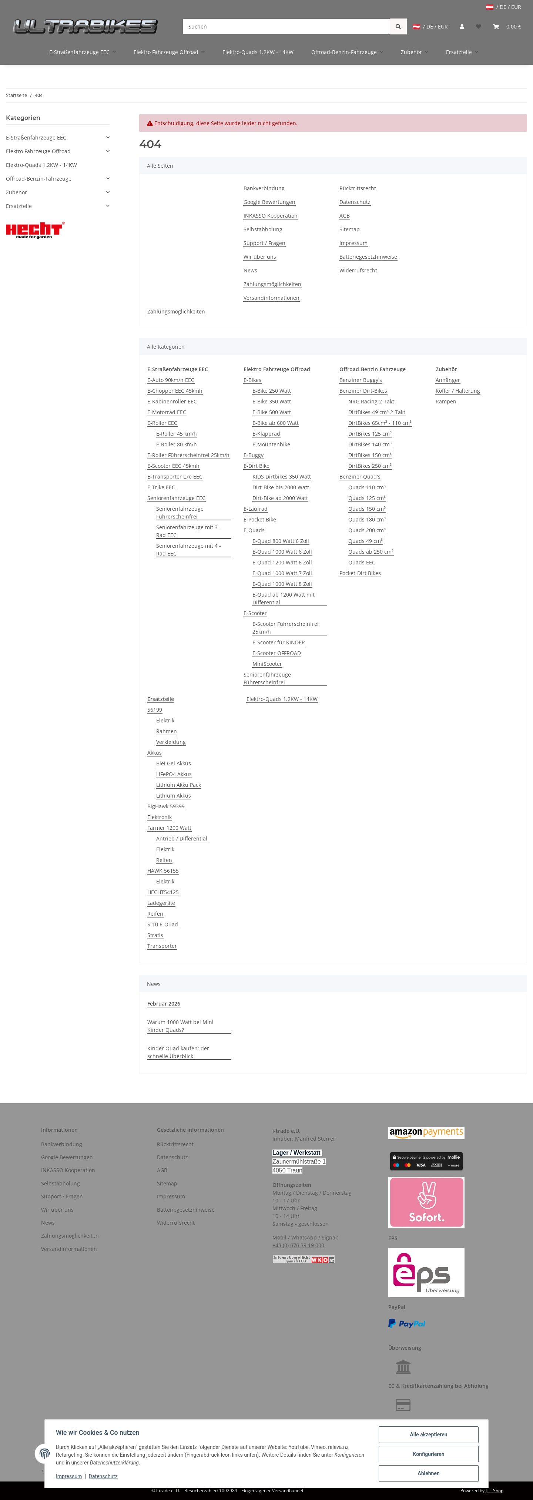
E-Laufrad (256, 508)
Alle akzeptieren (427, 1435)
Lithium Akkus (173, 795)
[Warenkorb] (507, 26)
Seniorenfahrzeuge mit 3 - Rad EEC (188, 531)
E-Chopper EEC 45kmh (174, 390)
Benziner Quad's (360, 476)
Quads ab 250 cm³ (370, 551)
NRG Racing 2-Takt (371, 401)
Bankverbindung (264, 188)
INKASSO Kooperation (271, 215)
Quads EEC (361, 562)
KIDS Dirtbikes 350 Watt (281, 476)
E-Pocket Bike (260, 519)
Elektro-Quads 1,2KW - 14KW (282, 698)
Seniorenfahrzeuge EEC (176, 497)
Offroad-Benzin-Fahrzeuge (38, 178)
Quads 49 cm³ (365, 540)
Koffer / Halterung (458, 390)
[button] (462, 26)
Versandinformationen (271, 297)
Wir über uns (260, 256)
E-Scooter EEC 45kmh (173, 465)
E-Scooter (255, 613)
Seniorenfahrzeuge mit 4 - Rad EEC (188, 549)
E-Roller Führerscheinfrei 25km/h (188, 455)
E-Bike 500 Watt (271, 412)
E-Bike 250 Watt (271, 390)
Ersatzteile (19, 205)
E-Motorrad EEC (166, 412)
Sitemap (349, 229)
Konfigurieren (427, 1454)
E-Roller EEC (162, 422)
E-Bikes (252, 379)
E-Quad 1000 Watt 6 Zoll (282, 551)
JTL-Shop (494, 1490)
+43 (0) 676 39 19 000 (298, 1245)
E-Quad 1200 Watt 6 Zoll (282, 562)
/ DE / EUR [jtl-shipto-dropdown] (503, 6)
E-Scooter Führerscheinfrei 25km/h (285, 627)
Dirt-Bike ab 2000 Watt (280, 497)
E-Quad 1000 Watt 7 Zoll (282, 573)
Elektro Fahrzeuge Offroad (38, 151)
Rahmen (166, 731)
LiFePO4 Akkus (174, 774)
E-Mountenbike (271, 444)
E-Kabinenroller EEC (172, 401)
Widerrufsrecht (358, 270)
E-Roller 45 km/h (176, 433)
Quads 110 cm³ (367, 487)
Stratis (155, 935)
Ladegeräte (161, 902)
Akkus (154, 752)
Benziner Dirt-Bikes (363, 390)
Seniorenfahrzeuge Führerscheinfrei (180, 512)
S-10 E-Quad (162, 924)
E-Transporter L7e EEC (174, 476)
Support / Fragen (264, 242)
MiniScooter (267, 663)
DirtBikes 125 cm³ (370, 433)
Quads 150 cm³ (367, 508)
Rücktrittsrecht (357, 188)
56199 (154, 709)
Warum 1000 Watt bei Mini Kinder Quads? (180, 1026)
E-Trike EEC (161, 487)
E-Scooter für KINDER (278, 642)
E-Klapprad (266, 433)
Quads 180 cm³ (367, 519)
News (250, 270)
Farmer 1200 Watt (169, 827)
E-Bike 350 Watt (271, 401)
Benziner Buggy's (360, 379)
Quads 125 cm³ (367, 497)
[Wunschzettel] (478, 26)
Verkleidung (171, 741)
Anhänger (448, 379)
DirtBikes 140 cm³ (370, 444)
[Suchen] (286, 26)
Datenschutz (355, 201)
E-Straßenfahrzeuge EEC (36, 137)
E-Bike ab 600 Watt (275, 422)
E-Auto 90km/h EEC (170, 379)
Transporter (162, 945)
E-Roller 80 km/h (176, 444)
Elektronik (159, 817)
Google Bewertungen (269, 201)
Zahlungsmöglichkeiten (272, 284)
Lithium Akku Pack (178, 784)
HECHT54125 (163, 892)
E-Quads (254, 530)
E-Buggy (254, 455)
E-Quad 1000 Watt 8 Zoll (282, 583)
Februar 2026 (163, 1003)
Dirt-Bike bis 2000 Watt (280, 487)
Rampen (446, 401)
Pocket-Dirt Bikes (360, 573)
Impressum (353, 242)
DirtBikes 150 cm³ (370, 455)
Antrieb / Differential (181, 838)
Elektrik (165, 720)
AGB (344, 215)
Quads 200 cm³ (367, 530)
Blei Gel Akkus (173, 763)
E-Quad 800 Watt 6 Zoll (280, 540)
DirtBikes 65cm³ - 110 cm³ (380, 422)
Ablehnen (428, 1474)
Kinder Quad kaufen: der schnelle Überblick (178, 1052)
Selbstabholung (263, 229)
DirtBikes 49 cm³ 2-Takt (376, 412)
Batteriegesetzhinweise (368, 256)
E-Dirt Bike (256, 465)
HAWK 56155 (163, 870)
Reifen (164, 859)
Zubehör (16, 192)
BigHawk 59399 (166, 806)
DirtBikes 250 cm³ (370, 465)
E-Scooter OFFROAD (276, 653)
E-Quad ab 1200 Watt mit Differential (283, 598)
